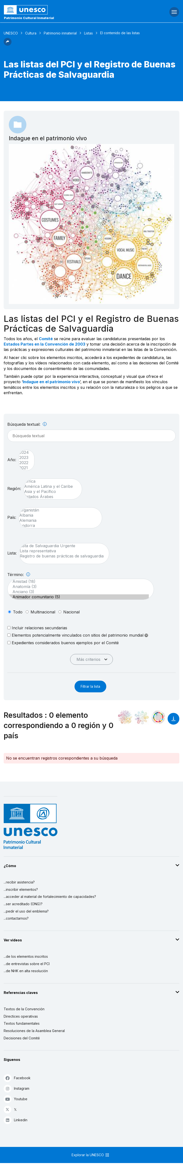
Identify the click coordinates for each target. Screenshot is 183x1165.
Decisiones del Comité (22, 1038)
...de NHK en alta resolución (26, 971)
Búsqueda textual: (27, 424)
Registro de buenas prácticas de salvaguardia (61, 556)
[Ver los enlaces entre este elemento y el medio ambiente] (141, 717)
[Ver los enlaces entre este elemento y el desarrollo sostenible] (158, 717)
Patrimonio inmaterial (60, 33)
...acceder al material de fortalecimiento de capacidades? (50, 896)
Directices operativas (21, 1016)
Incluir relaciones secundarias (37, 627)
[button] (7, 44)
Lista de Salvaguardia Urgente (61, 545)
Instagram (16, 1088)
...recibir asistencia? (19, 882)
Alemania (58, 520)
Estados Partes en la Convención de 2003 (44, 344)
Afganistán (58, 510)
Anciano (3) (78, 591)
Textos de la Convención (24, 1009)
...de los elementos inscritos (26, 956)
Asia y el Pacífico (50, 491)
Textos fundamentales (22, 1023)
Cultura (30, 33)
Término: (18, 574)
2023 (24, 457)
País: (11, 517)
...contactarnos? (16, 918)
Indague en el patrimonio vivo (51, 381)
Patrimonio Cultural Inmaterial (29, 18)
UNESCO (11, 33)
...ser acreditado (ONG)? (23, 904)
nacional (71, 612)
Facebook (17, 1078)
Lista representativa (61, 551)
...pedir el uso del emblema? (26, 911)
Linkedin (15, 1120)
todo (17, 612)
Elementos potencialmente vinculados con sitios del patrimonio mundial (77, 635)
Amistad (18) (78, 581)
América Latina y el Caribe (50, 486)
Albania (58, 515)
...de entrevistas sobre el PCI (27, 964)
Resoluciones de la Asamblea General (34, 1031)
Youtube (15, 1099)
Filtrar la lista (90, 686)
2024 (24, 452)
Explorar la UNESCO (91, 1155)
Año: (11, 459)
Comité (46, 338)
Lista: (12, 553)
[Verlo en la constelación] (125, 717)
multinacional (43, 612)
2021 (24, 467)
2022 (24, 462)
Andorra (58, 525)
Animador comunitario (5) (78, 596)
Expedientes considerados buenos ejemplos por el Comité (63, 642)
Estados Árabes (50, 496)
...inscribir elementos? (21, 889)
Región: (14, 488)
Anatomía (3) (78, 586)
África (50, 481)
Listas (88, 33)
